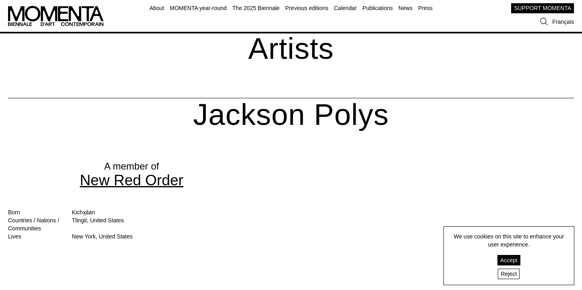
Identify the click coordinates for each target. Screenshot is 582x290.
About (156, 8)
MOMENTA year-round (198, 8)
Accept (509, 260)
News (405, 8)
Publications (377, 8)
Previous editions (306, 8)
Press (425, 8)
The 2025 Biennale (256, 8)
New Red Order (131, 180)
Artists (291, 48)
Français (563, 22)
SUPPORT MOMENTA (542, 8)
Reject (509, 274)
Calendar (345, 8)
